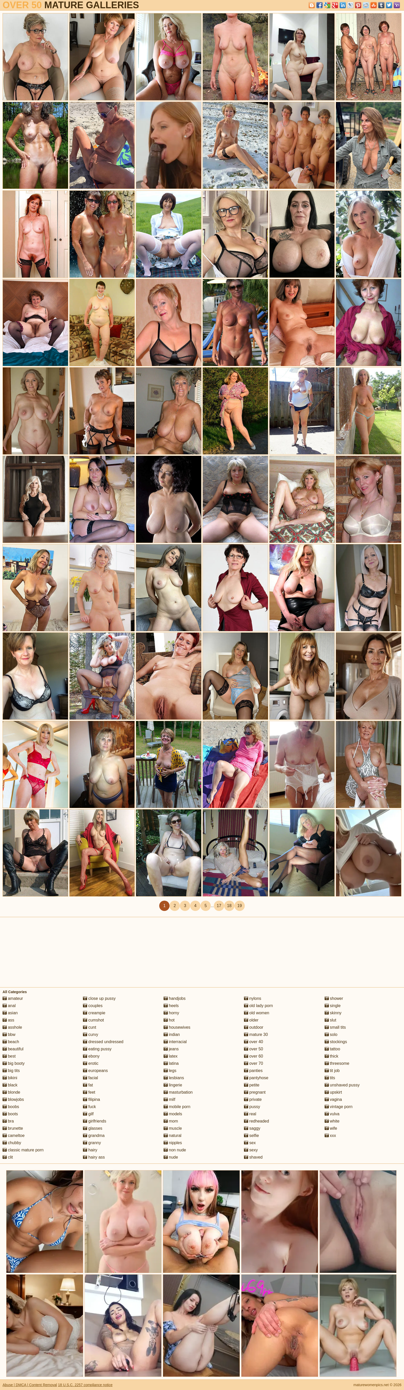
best (9, 1056)
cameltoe (13, 1135)
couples (93, 1005)
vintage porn (339, 1106)
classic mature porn (23, 1150)
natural (172, 1135)
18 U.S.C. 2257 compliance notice (85, 1385)
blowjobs (13, 1099)
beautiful (13, 1049)
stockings (336, 1042)
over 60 (253, 1056)
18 (229, 905)
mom (171, 1121)
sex (250, 1143)
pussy (252, 1106)
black (10, 1085)
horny (171, 1013)
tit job (332, 1070)
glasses (92, 1128)
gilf (88, 1114)
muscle (173, 1128)
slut (330, 1020)
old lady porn (258, 1005)
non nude (175, 1150)
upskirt (333, 1092)
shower (334, 998)
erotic (90, 1063)
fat (88, 1085)
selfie (251, 1135)
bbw (9, 1034)
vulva (332, 1114)
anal (9, 1005)
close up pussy (99, 998)
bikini (10, 1078)
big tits (11, 1070)
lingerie (173, 1085)
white (332, 1121)
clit (8, 1157)
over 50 (253, 1049)
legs (170, 1070)
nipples (173, 1143)
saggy (252, 1128)
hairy (90, 1150)
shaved (253, 1157)
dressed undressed (103, 1042)
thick (331, 1056)
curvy (90, 1034)
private (253, 1099)
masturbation (178, 1092)
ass (8, 1020)
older (251, 1020)
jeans (171, 1049)
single (333, 1005)
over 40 (253, 1042)
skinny (333, 1013)
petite (251, 1085)
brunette (13, 1128)
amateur (13, 998)
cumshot (93, 1020)
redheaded (256, 1121)
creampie (94, 1013)
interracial (175, 1042)
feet (89, 1092)
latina (171, 1063)
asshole (12, 1027)
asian (10, 1013)
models (173, 1114)
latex (171, 1056)
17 (219, 905)
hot (169, 1020)
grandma (94, 1135)
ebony (91, 1056)
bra (8, 1121)
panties (253, 1070)
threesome (337, 1063)
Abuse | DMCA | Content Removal (30, 1385)
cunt (89, 1027)
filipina (91, 1099)
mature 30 (256, 1034)
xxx (330, 1135)
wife (331, 1128)
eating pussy (97, 1049)
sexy (251, 1150)
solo (331, 1034)
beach (11, 1042)
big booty (13, 1063)
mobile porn (177, 1106)
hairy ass (94, 1157)
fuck (89, 1106)
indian (172, 1034)
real (250, 1114)
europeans (95, 1070)
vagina (333, 1099)
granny (92, 1143)
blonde (11, 1092)
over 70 (253, 1063)
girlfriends (94, 1121)
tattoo (332, 1049)
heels (171, 1005)
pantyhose (256, 1078)
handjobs (175, 998)
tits (330, 1078)
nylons (252, 998)
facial (90, 1078)
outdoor (253, 1027)
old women (256, 1013)
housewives (177, 1027)
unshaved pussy (342, 1085)
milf (169, 1099)
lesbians (174, 1078)
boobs (11, 1106)
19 (239, 905)
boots (10, 1114)
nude (171, 1157)
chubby (12, 1143)
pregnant (255, 1092)
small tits (335, 1027)
